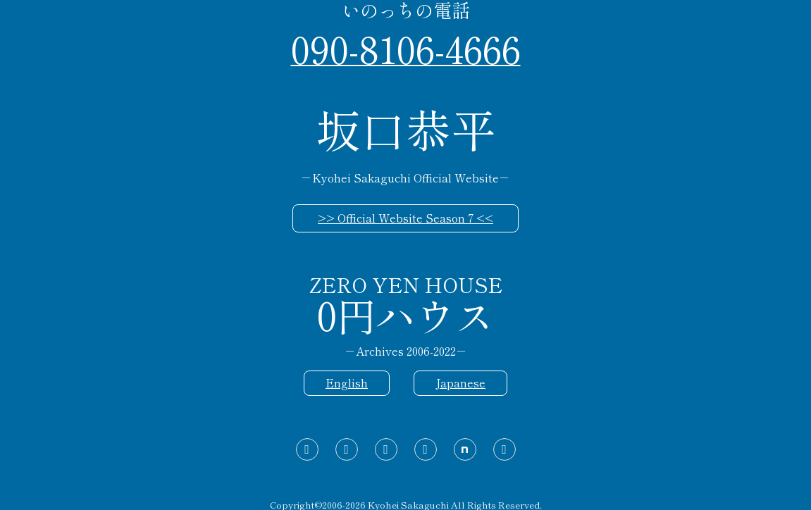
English (347, 382)
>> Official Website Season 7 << (405, 217)
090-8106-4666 (406, 48)
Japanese (460, 382)
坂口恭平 (406, 128)
